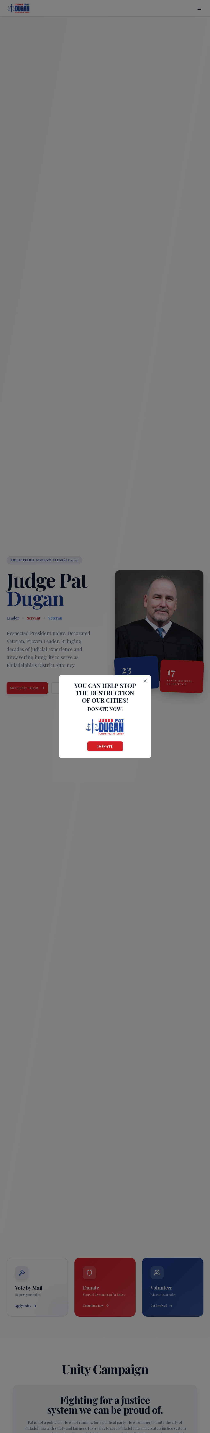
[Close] (145, 680)
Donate (105, 746)
